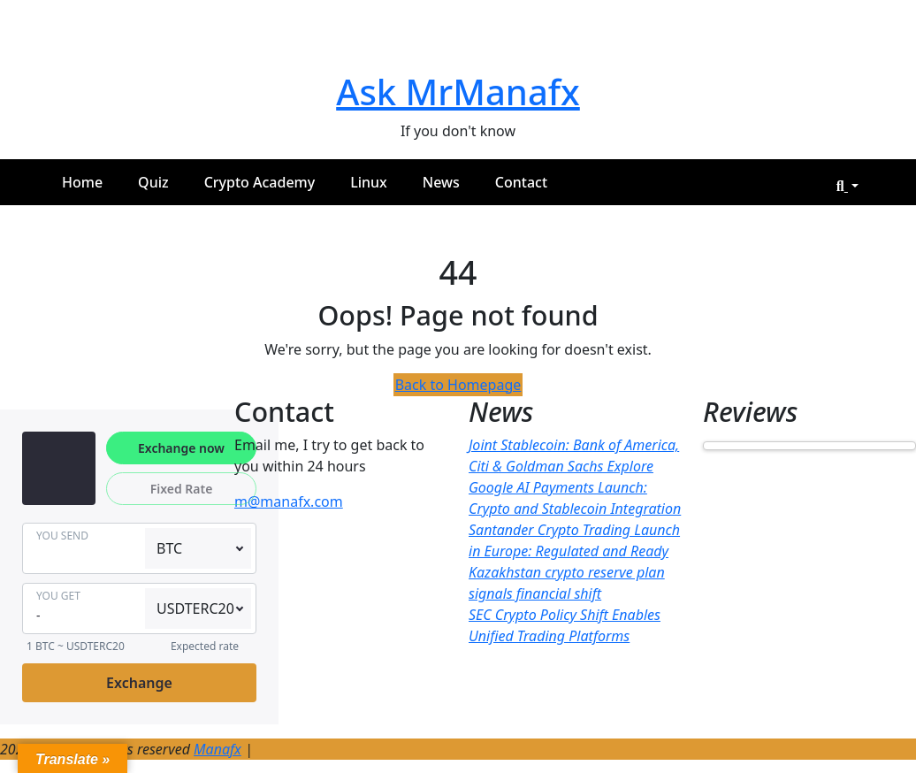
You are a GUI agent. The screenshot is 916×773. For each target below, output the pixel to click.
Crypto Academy (260, 182)
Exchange (139, 683)
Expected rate (205, 646)
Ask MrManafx (458, 91)
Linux (368, 182)
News (441, 182)
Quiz (153, 182)
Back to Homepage (458, 384)
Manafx (217, 749)
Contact (521, 182)
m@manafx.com (288, 501)
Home (82, 182)
